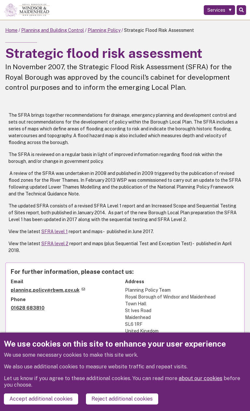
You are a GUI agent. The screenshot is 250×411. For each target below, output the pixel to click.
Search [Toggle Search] (241, 10)
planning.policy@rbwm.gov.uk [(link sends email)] (48, 290)
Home (11, 30)
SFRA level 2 (54, 243)
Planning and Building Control (52, 30)
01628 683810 (28, 308)
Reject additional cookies (122, 399)
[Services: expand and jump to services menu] (219, 10)
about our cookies (200, 378)
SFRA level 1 (54, 231)
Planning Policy (104, 30)
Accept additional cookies (41, 399)
